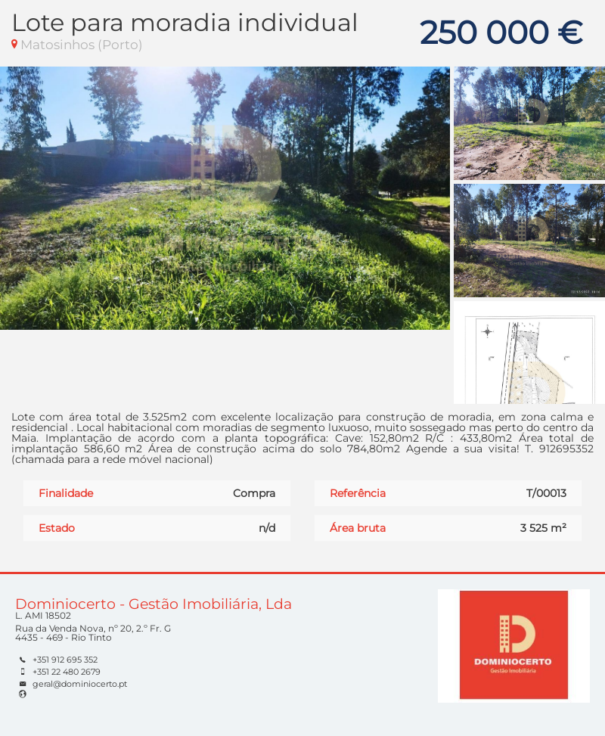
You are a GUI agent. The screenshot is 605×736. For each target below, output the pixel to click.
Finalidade (66, 493)
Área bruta (358, 528)
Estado (57, 528)
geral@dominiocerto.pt (80, 684)
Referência (358, 493)
